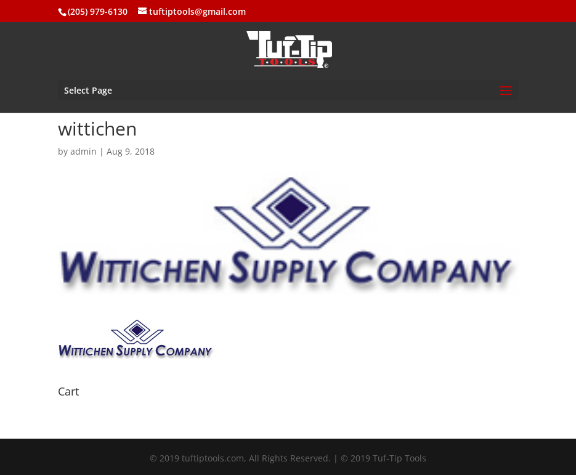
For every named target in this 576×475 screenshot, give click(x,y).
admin (83, 151)
